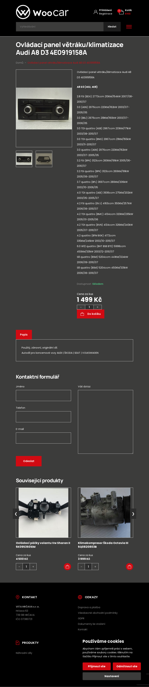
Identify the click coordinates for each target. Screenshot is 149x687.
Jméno (20, 387)
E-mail (20, 429)
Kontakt (82, 630)
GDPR (81, 618)
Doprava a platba (89, 608)
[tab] (105, 180)
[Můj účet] (103, 12)
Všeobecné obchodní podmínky (98, 613)
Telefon (20, 408)
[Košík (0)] (125, 12)
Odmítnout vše (126, 666)
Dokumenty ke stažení (91, 624)
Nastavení (112, 676)
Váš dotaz (84, 387)
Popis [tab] (24, 335)
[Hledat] (112, 27)
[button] (67, 567)
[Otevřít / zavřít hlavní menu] (129, 26)
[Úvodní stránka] (42, 12)
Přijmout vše (97, 666)
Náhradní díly (24, 653)
